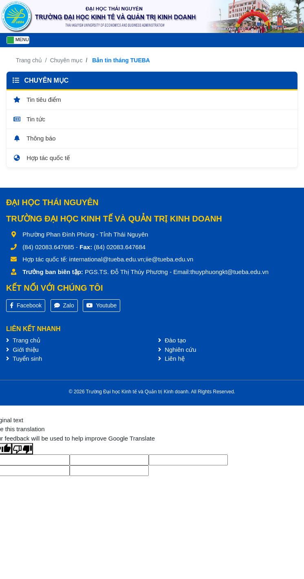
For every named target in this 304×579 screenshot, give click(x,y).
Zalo (64, 305)
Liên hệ (171, 358)
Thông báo (34, 138)
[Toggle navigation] (18, 40)
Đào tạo (172, 340)
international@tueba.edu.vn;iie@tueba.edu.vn (131, 259)
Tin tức (29, 119)
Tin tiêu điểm (37, 99)
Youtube (101, 305)
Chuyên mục (66, 60)
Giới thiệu (22, 349)
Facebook (26, 305)
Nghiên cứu (177, 349)
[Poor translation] (22, 448)
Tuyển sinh (24, 358)
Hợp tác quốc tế (41, 157)
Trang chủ (29, 60)
